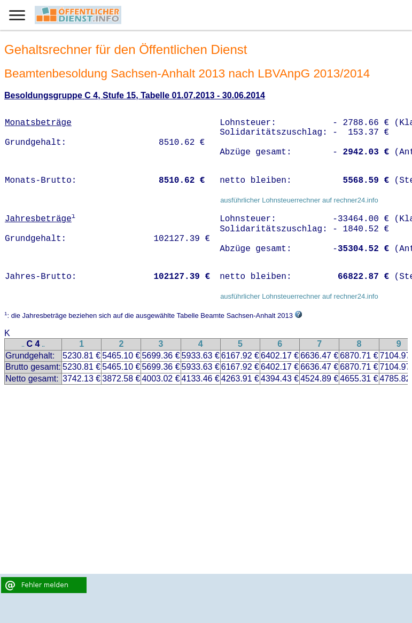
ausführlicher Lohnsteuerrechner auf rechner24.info (299, 200)
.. (23, 345)
